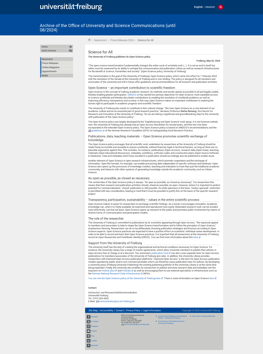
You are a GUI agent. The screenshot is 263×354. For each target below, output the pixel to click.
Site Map (93, 310)
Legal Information (152, 310)
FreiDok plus (108, 270)
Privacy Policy (133, 310)
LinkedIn (94, 341)
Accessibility (106, 310)
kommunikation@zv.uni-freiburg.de (116, 301)
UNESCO (131, 94)
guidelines (97, 130)
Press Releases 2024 (122, 40)
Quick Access (49, 50)
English (198, 7)
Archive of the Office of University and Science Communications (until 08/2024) (108, 28)
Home (89, 40)
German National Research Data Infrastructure (116, 273)
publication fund (159, 253)
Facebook (94, 317)
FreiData (126, 270)
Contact (120, 310)
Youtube (94, 331)
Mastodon (94, 345)
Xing (92, 336)
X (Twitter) (94, 321)
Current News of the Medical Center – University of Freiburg (172, 322)
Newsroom (100, 40)
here (195, 237)
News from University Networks (203, 316)
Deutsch (210, 7)
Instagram (94, 326)
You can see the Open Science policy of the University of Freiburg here (124, 278)
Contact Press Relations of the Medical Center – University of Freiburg (172, 317)
